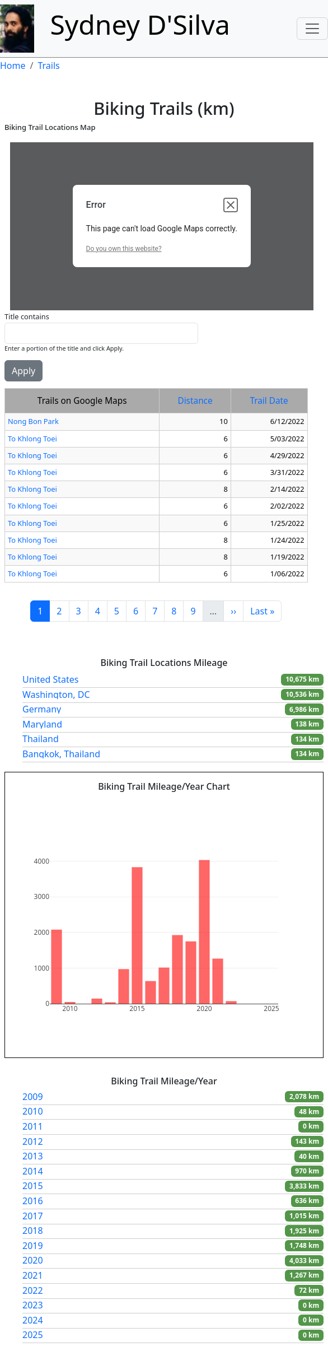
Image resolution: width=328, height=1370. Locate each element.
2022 (32, 1290)
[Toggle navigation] (312, 28)
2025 (32, 1334)
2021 (32, 1275)
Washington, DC (56, 694)
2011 (32, 1126)
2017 (32, 1215)
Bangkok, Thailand (61, 753)
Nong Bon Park (33, 421)
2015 (32, 1185)
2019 (32, 1245)
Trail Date (269, 401)
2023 (32, 1305)
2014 (32, 1171)
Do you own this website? (124, 249)
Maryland (42, 724)
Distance (194, 401)
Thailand (40, 738)
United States (50, 679)
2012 (32, 1141)
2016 (32, 1200)
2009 (32, 1096)
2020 (32, 1260)
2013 (32, 1156)
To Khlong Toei (32, 439)
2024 (32, 1320)
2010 (32, 1111)
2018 (32, 1230)
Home (13, 65)
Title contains (26, 316)
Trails (48, 65)
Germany (41, 709)
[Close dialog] (230, 205)
